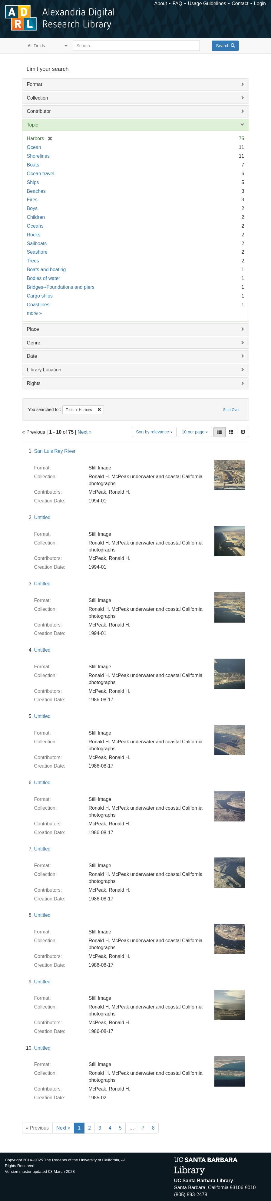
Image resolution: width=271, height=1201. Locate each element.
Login (260, 3)
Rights (34, 383)
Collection (37, 97)
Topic (32, 124)
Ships (33, 182)
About (160, 3)
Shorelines (38, 156)
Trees (33, 260)
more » (34, 313)
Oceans (35, 226)
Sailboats (37, 243)
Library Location (44, 369)
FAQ (177, 3)
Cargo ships (40, 295)
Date (32, 356)
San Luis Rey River (55, 451)
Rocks (33, 234)
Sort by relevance (154, 431)
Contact (240, 3)
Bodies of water (43, 278)
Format (34, 84)
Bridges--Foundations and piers (60, 287)
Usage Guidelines (207, 3)
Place (33, 329)
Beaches (36, 191)
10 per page (195, 431)
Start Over (231, 410)
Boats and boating (46, 269)
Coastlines (38, 304)
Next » (84, 432)
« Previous (37, 1127)
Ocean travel (41, 173)
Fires (32, 199)
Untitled (42, 517)
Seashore (37, 252)
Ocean (34, 147)
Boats (33, 164)
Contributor (39, 111)
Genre (33, 342)
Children (36, 217)
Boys (32, 208)
